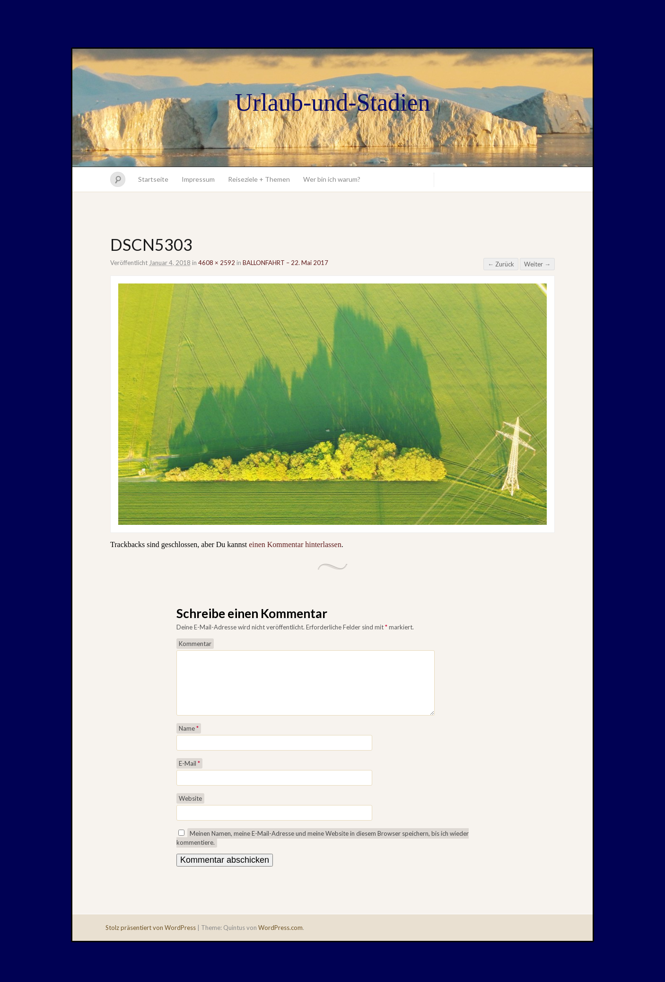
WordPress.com (280, 939)
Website (190, 810)
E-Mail (189, 775)
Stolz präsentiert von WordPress (150, 939)
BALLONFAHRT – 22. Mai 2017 (285, 262)
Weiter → (537, 264)
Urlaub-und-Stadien (332, 102)
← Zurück (501, 264)
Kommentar (195, 643)
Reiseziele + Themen (259, 179)
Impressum (198, 179)
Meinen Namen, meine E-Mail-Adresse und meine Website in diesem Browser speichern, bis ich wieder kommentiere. (322, 849)
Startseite (153, 179)
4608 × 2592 (216, 262)
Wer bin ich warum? (331, 179)
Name (189, 739)
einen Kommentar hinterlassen (295, 544)
